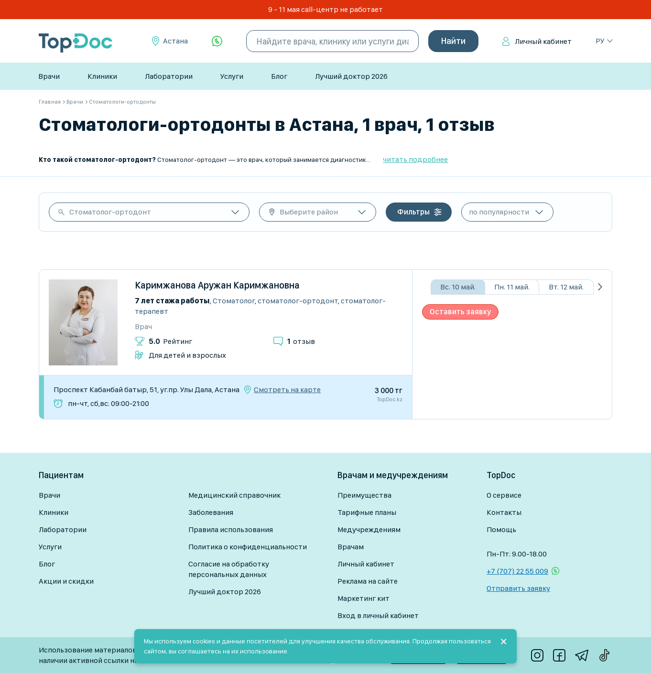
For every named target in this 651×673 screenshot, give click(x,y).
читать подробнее (415, 159)
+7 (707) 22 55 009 (517, 571)
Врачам (350, 546)
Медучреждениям (369, 529)
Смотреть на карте (287, 389)
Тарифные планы (366, 512)
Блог (279, 76)
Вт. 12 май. (566, 286)
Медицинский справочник (234, 495)
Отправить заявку (518, 588)
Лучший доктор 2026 (351, 76)
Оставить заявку (460, 311)
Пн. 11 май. (512, 286)
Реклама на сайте (367, 581)
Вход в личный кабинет (378, 615)
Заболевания (210, 512)
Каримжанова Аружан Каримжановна (217, 285)
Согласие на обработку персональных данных (228, 569)
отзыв (301, 341)
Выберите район (309, 211)
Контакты (504, 512)
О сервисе (504, 495)
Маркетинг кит (363, 598)
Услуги (231, 76)
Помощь (501, 529)
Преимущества (364, 495)
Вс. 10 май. (458, 286)
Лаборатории (169, 76)
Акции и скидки (66, 581)
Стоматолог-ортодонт (110, 211)
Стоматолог (234, 300)
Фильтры (413, 211)
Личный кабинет (543, 41)
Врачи (49, 76)
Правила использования (230, 529)
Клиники (102, 76)
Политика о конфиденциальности (247, 546)
